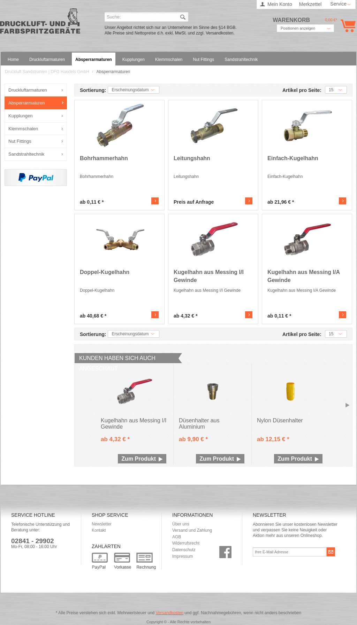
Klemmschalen (23, 128)
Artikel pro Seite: (301, 90)
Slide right (347, 405)
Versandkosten (169, 612)
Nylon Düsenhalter (280, 420)
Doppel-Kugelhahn (104, 272)
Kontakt (99, 530)
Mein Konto (279, 4)
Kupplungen (20, 115)
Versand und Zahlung (192, 530)
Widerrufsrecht (185, 543)
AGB (176, 536)
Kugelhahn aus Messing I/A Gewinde (303, 276)
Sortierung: (93, 90)
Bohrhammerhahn (104, 158)
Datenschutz (184, 549)
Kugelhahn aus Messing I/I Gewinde (209, 276)
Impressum (182, 556)
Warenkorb (347, 25)
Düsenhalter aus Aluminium (199, 423)
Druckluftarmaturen (27, 90)
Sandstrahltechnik (26, 154)
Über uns (180, 524)
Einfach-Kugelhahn (292, 158)
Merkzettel (310, 4)
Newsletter (102, 524)
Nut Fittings (19, 141)
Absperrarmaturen (26, 103)
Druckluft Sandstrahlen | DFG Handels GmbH (40, 23)
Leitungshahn (192, 158)
